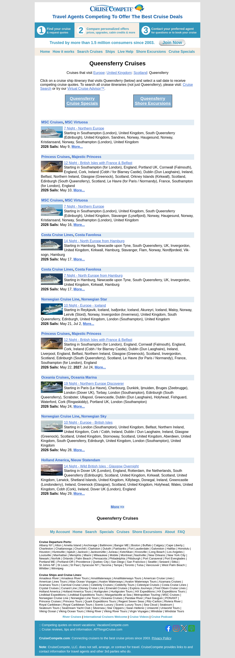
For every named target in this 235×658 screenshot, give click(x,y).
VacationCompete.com (112, 625)
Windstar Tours (174, 611)
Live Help (125, 51)
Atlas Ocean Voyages (83, 581)
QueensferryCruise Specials (82, 101)
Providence (83, 561)
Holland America (55, 460)
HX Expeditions (145, 591)
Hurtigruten (101, 591)
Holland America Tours (77, 591)
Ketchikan (126, 552)
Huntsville (58, 552)
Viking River (93, 611)
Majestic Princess (86, 157)
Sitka (174, 561)
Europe (99, 73)
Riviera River (172, 601)
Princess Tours (72, 601)
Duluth (107, 548)
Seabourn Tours (49, 608)
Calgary (159, 545)
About (170, 532)
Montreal (126, 555)
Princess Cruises (55, 157)
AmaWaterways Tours (127, 578)
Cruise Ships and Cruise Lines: (60, 575)
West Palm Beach (173, 565)
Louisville (45, 555)
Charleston (46, 548)
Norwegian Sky (94, 416)
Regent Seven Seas (131, 601)
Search (91, 532)
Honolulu (183, 548)
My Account (60, 532)
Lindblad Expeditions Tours (85, 594)
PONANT (171, 598)
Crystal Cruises (49, 588)
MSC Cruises (52, 122)
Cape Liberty (174, 545)
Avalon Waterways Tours (141, 581)
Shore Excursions (151, 51)
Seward (164, 561)
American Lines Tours (53, 581)
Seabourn (166, 604)
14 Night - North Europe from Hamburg (94, 241)
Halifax (171, 548)
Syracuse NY (90, 565)
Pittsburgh (134, 558)
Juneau (113, 552)
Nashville (140, 555)
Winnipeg (57, 568)
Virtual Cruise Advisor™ (86, 88)
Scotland (140, 73)
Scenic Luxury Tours (128, 604)
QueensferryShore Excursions (153, 101)
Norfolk (55, 558)
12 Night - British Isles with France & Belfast (98, 163)
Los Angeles (175, 552)
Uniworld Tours (170, 608)
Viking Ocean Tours (71, 611)
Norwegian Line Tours (85, 598)
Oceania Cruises (55, 377)
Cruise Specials (182, 51)
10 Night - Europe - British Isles (88, 422)
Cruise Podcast (161, 616)
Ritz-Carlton (154, 601)
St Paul (75, 565)
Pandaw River (134, 598)
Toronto (129, 565)
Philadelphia (117, 558)
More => (117, 507)
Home (45, 51)
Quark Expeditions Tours (100, 601)
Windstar (157, 611)
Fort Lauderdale (138, 548)
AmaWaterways (101, 578)
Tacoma (106, 565)
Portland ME (47, 561)
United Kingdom (119, 73)
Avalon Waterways (111, 581)
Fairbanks (119, 548)
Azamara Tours (48, 585)
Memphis (75, 555)
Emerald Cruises (116, 588)
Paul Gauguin (154, 598)
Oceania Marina (84, 377)
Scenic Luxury (104, 604)
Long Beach (156, 552)
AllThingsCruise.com (107, 629)
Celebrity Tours (125, 585)
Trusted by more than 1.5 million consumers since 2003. (102, 42)
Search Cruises (90, 51)
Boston (135, 545)
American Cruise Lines (158, 578)
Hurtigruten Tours (121, 591)
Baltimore (106, 545)
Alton (58, 545)
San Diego (118, 561)
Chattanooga (64, 548)
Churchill (80, 548)
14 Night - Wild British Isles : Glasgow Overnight (101, 466)
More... (77, 146)
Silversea (99, 608)
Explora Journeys (141, 588)
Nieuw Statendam (85, 460)
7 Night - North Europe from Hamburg (93, 275)
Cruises (123, 532)
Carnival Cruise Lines (74, 585)
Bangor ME (121, 545)
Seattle (152, 561)
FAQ (181, 532)
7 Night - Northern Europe (84, 128)
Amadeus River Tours (75, 578)
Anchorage (90, 545)
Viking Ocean (47, 611)
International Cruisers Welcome (105, 616)
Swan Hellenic (135, 608)
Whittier (44, 568)
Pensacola (100, 558)
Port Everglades (174, 558)
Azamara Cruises (170, 581)
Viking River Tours (115, 611)
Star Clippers (115, 608)
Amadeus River (49, 578)
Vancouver (152, 565)
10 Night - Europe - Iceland (85, 305)
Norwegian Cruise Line (60, 299)
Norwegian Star (94, 299)
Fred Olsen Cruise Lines (170, 588)
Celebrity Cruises (102, 585)
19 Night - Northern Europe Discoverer (94, 383)
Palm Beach (83, 558)
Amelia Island (72, 545)
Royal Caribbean (50, 604)
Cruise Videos (139, 616)
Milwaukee (100, 555)
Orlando (68, 558)
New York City (176, 555)
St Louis (62, 565)
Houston (44, 552)
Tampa (118, 565)
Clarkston (94, 548)
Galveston (157, 548)
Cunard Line (69, 588)
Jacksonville (98, 552)
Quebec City (101, 561)
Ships (110, 51)
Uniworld (152, 608)
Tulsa (140, 565)
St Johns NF (47, 565)
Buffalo (147, 545)
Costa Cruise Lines (57, 235)
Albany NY (46, 545)
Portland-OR (65, 561)
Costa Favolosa (88, 235)
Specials (106, 532)
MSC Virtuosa (76, 122)
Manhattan (60, 555)
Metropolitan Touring (147, 594)
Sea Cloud (150, 604)
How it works (63, 51)
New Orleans (156, 555)
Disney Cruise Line (91, 588)
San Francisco (136, 561)
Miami (87, 555)
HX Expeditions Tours (171, 591)
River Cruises (72, 616)
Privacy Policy (162, 638)
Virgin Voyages (139, 611)
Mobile (114, 555)
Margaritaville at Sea (118, 594)
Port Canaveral (152, 558)
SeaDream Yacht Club (76, 608)
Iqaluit (71, 552)
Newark (44, 558)
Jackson (82, 552)
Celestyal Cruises (148, 585)
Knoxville (141, 552)
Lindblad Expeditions (52, 594)
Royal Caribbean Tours (77, 604)
